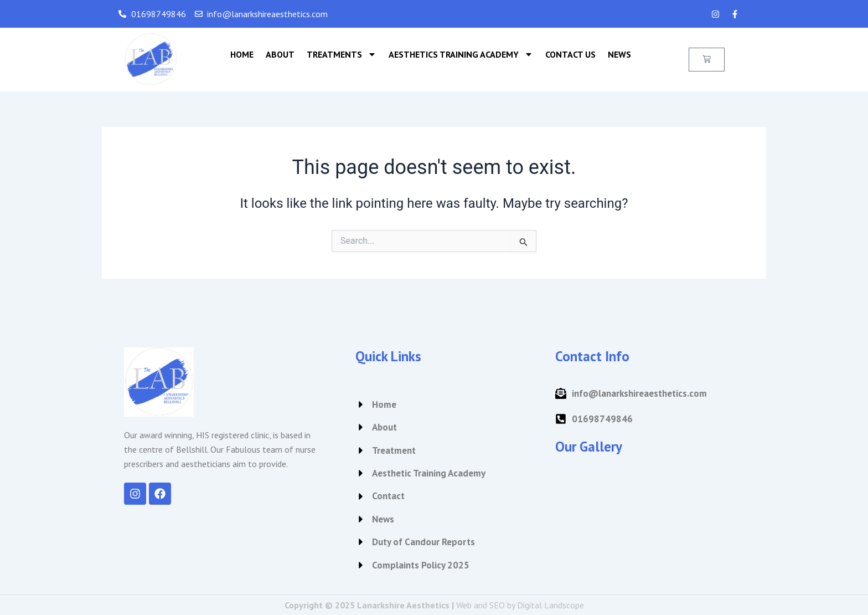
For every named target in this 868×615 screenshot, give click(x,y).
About (280, 54)
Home (242, 54)
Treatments (341, 54)
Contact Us (570, 54)
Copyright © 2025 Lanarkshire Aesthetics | (434, 605)
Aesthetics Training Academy (461, 54)
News (619, 54)
